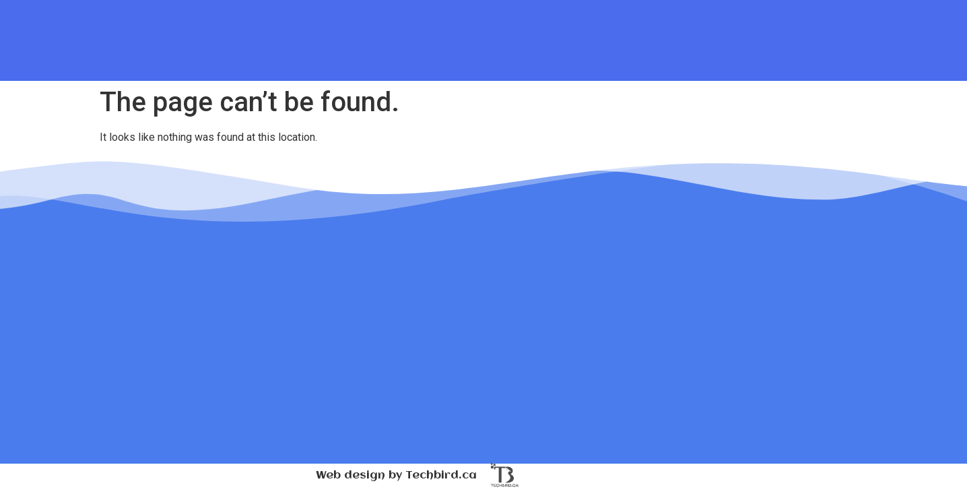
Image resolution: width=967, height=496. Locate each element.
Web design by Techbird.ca (396, 475)
